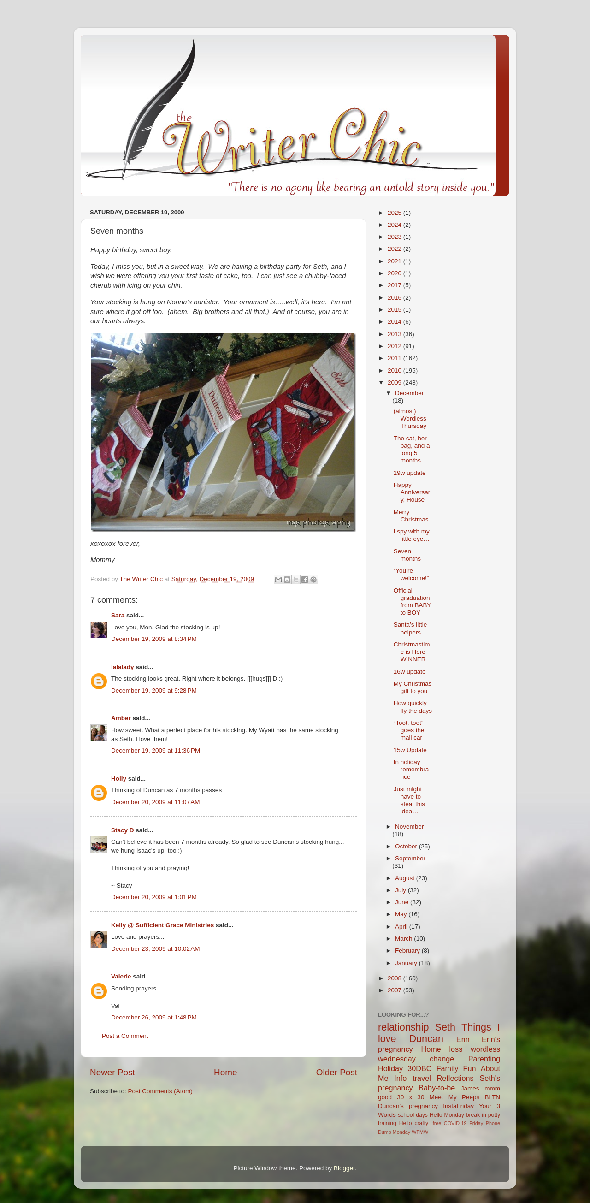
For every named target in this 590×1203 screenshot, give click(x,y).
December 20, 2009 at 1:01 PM (154, 897)
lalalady (122, 667)
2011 (395, 358)
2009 (395, 382)
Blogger (344, 1168)
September (410, 858)
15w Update (410, 750)
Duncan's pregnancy (408, 1105)
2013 (395, 334)
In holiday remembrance (411, 769)
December (409, 393)
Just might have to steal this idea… (409, 800)
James (470, 1088)
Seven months (407, 555)
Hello (405, 1123)
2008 (395, 978)
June (402, 902)
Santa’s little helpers (410, 628)
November (409, 826)
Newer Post (112, 1072)
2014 (395, 321)
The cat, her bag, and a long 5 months (412, 449)
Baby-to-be (437, 1088)
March (404, 938)
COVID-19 (455, 1123)
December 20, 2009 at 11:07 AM (155, 802)
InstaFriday (458, 1105)
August (405, 878)
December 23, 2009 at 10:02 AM (155, 948)
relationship (403, 1027)
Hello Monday (447, 1115)
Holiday (390, 1068)
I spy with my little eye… (412, 535)
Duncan (426, 1038)
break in (476, 1115)
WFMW (420, 1132)
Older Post (336, 1072)
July (401, 890)
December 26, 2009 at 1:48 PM (154, 1017)
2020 (395, 273)
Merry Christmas (411, 516)
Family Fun (456, 1068)
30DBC (419, 1068)
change (442, 1059)
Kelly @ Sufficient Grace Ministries (162, 925)
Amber (121, 718)
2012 (395, 346)
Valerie (121, 976)
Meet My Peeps (455, 1097)
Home (225, 1072)
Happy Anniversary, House (412, 492)
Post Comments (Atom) (160, 1091)
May (401, 914)
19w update (410, 472)
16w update (410, 671)
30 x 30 (410, 1097)
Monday (401, 1132)
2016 (395, 297)
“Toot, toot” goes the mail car (409, 730)
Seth (445, 1027)
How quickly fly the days (413, 706)
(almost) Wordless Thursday (410, 418)
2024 (395, 224)
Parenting (484, 1059)
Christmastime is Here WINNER (412, 652)
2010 (395, 370)
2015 (395, 309)
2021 (395, 261)
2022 (395, 248)
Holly (118, 778)
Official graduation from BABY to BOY (412, 601)
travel (422, 1078)
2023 (395, 236)
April (402, 926)
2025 (395, 212)
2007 (395, 990)
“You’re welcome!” (411, 574)
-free (436, 1123)
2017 (395, 285)
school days (413, 1115)
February (408, 950)
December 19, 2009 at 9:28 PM (154, 690)
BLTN (492, 1097)
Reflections (455, 1078)
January (407, 963)
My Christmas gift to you (413, 687)
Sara (117, 615)
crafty (421, 1123)
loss (455, 1049)
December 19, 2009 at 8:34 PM (154, 638)
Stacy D (122, 830)
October (407, 846)
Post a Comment (125, 1035)
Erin (463, 1039)
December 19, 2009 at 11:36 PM (155, 750)
